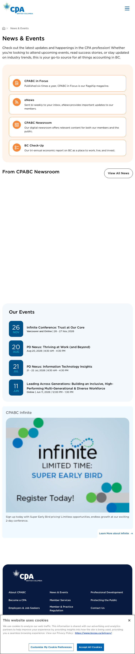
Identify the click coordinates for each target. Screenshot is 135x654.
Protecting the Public (104, 600)
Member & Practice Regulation (61, 608)
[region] (67, 634)
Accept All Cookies (90, 647)
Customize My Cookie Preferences (51, 647)
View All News (118, 173)
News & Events (59, 592)
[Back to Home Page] (18, 8)
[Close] (129, 620)
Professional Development (107, 592)
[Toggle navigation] (127, 8)
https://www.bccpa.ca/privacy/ (93, 633)
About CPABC (17, 592)
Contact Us (98, 608)
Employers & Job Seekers (24, 608)
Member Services (60, 600)
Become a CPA (18, 600)
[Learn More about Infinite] (115, 533)
